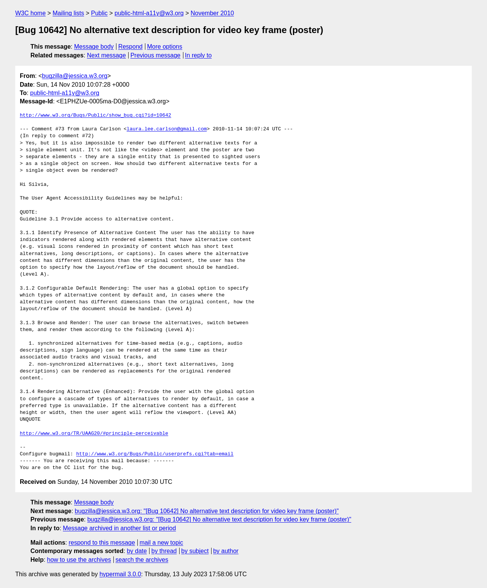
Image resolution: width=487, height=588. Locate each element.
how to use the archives (79, 559)
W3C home (30, 13)
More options (165, 46)
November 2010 (212, 13)
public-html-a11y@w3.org (149, 13)
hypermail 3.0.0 (120, 574)
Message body (94, 46)
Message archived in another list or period (119, 528)
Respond (130, 46)
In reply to (198, 55)
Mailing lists (68, 13)
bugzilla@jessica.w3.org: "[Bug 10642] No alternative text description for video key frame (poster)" (207, 511)
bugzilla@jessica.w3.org (74, 76)
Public (99, 13)
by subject (194, 551)
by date (136, 551)
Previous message (156, 55)
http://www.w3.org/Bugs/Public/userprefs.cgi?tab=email (154, 454)
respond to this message (101, 542)
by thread (164, 551)
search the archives (142, 559)
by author (226, 551)
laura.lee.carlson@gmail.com (167, 129)
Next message (106, 55)
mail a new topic (161, 542)
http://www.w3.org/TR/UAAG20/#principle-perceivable (94, 433)
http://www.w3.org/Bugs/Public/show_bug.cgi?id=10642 (95, 115)
